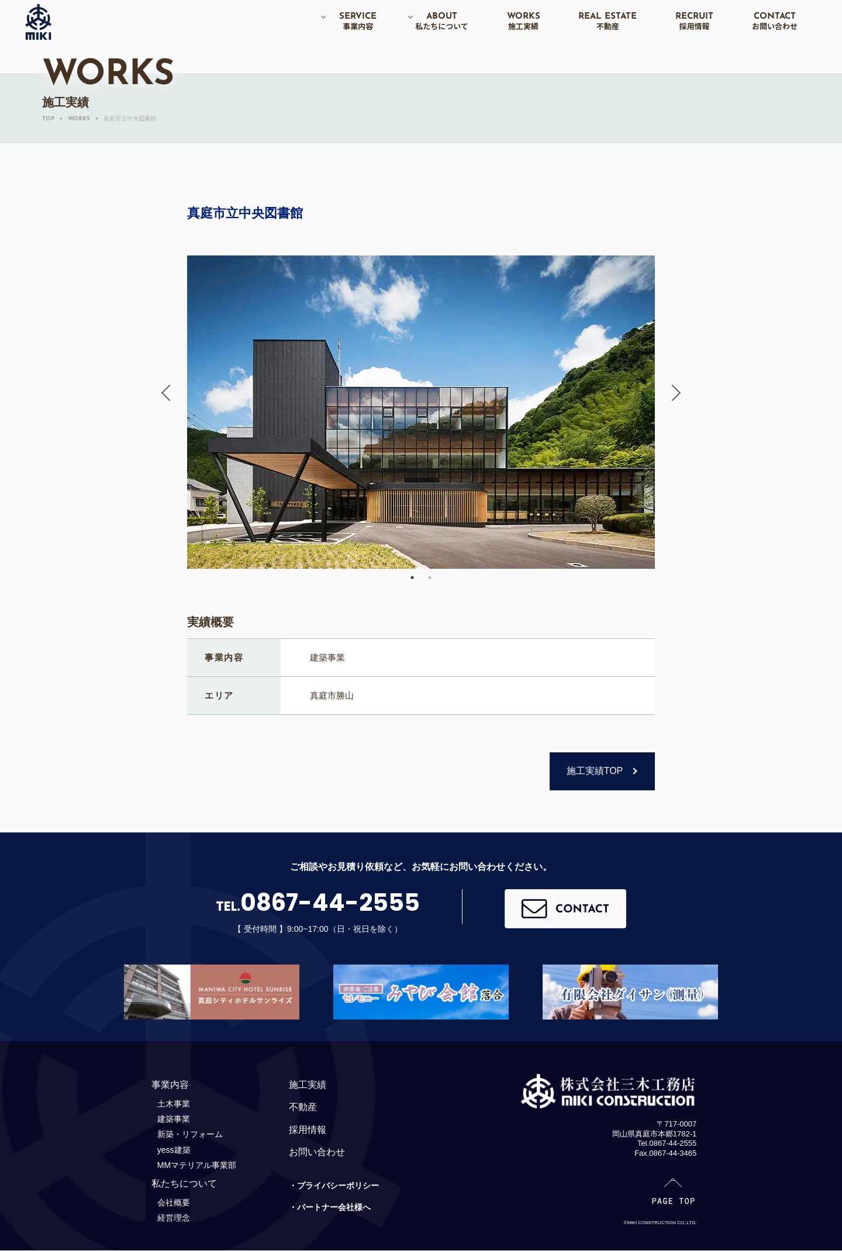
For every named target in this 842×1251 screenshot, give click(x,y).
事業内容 (170, 1085)
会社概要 (173, 1202)
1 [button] (412, 577)
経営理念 (173, 1217)
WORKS (523, 21)
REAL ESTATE (607, 21)
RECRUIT (694, 21)
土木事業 (173, 1103)
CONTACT (775, 21)
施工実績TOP (595, 771)
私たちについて (184, 1183)
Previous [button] (169, 393)
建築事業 (173, 1119)
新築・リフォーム (190, 1134)
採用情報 (307, 1130)
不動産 (303, 1107)
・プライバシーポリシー (334, 1185)
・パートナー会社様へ (330, 1207)
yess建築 (174, 1150)
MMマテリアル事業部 (196, 1165)
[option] (421, 412)
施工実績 (307, 1085)
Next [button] (672, 393)
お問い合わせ (317, 1152)
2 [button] (430, 577)
